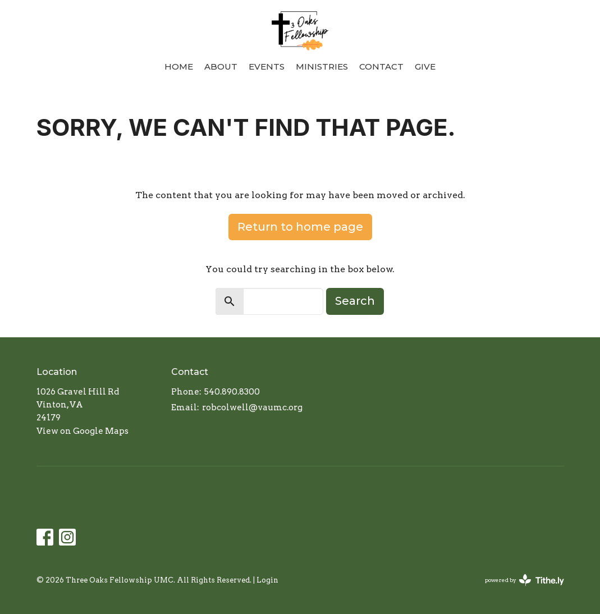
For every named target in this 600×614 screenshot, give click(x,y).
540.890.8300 (232, 392)
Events (267, 66)
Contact (381, 66)
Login (267, 580)
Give (425, 66)
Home (178, 66)
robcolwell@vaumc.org (252, 407)
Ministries (322, 66)
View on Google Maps (82, 431)
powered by (524, 580)
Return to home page (300, 226)
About (220, 66)
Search (355, 301)
